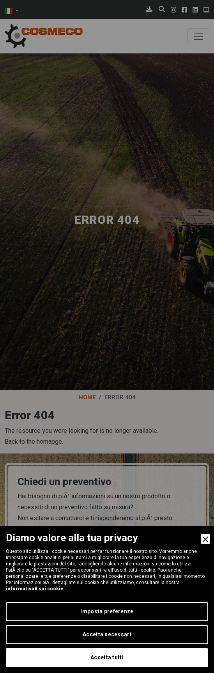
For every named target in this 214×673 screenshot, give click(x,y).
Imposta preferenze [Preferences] (106, 611)
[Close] (205, 539)
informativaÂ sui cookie (35, 589)
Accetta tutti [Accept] (107, 657)
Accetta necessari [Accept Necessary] (107, 634)
